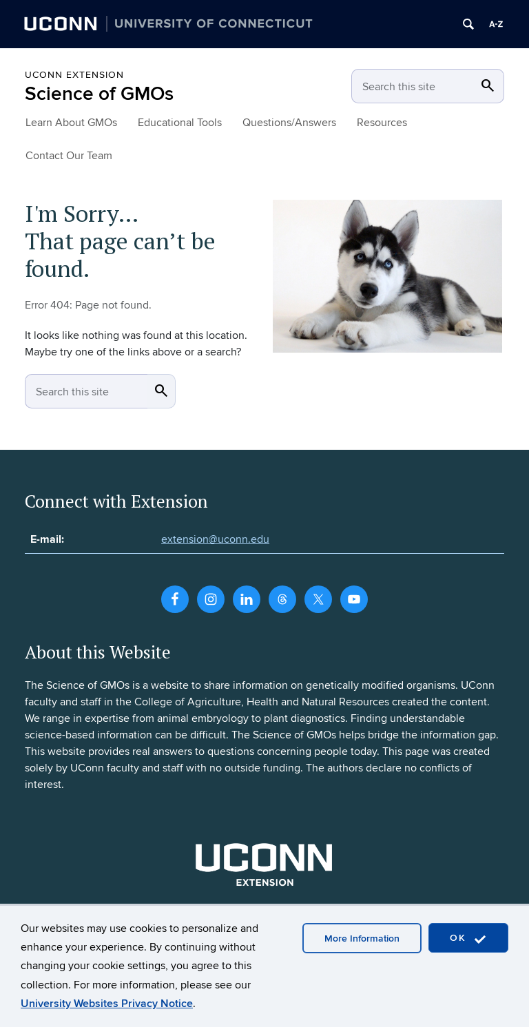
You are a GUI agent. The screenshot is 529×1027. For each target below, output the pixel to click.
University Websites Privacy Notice (107, 1003)
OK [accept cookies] (468, 938)
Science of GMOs (99, 94)
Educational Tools (180, 122)
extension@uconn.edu (215, 539)
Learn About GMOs (71, 122)
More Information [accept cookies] (362, 938)
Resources (382, 122)
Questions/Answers (289, 122)
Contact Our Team (68, 156)
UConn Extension (74, 75)
